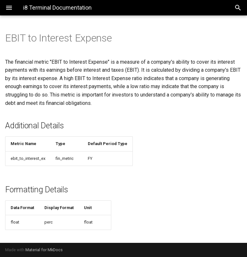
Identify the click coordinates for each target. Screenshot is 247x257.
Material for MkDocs (44, 249)
